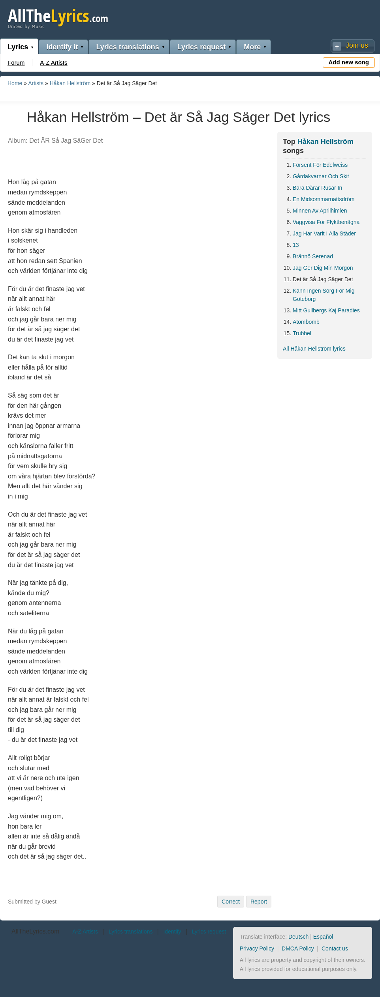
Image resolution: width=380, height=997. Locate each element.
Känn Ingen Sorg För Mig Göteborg (323, 295)
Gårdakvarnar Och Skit (321, 176)
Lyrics (18, 47)
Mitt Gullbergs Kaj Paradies (326, 310)
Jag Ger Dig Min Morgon (323, 268)
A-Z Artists (53, 62)
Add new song (349, 62)
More (252, 47)
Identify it (62, 47)
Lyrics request (201, 47)
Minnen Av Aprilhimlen (320, 210)
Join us (357, 45)
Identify (172, 931)
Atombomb (306, 322)
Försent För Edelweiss (320, 165)
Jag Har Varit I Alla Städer (324, 233)
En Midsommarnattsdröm (323, 199)
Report (258, 901)
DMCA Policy (298, 948)
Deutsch (298, 937)
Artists (35, 83)
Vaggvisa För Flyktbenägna (326, 222)
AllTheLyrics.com (35, 931)
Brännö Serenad (313, 256)
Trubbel (302, 333)
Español (323, 937)
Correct (231, 901)
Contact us (335, 948)
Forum (16, 62)
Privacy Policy (257, 948)
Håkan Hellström (70, 83)
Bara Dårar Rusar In (317, 188)
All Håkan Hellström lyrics (314, 348)
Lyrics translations (127, 47)
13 (296, 245)
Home (15, 83)
